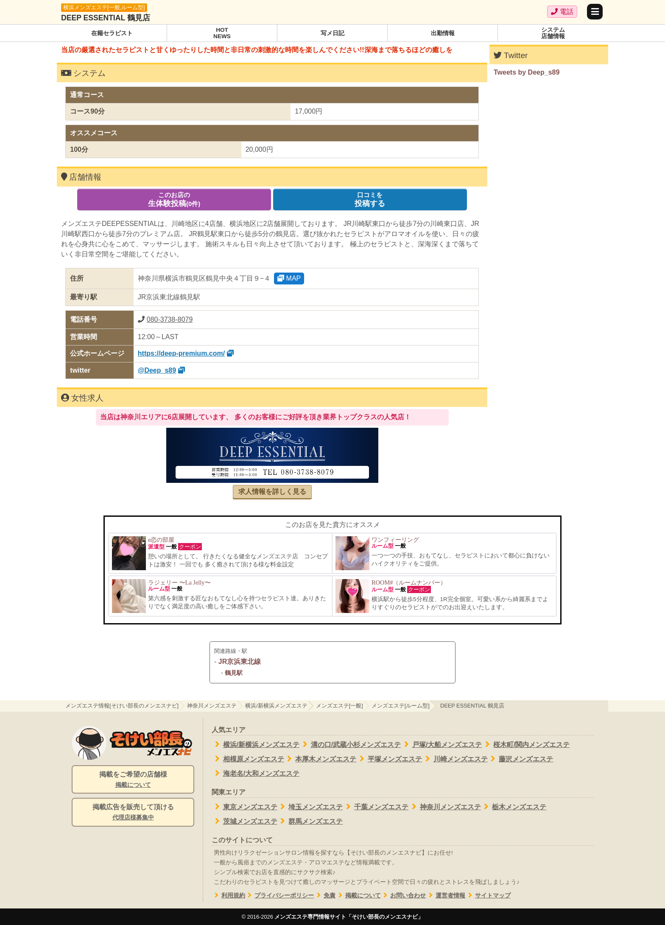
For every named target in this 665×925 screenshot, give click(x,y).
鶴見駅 (234, 672)
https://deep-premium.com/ (181, 353)
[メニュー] (595, 12)
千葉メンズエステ (375, 807)
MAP (289, 278)
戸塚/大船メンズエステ (441, 744)
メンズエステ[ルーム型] (401, 705)
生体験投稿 (174, 199)
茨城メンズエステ (244, 821)
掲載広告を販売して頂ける (133, 812)
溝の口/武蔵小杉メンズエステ (350, 744)
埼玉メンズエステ (310, 807)
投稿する (370, 199)
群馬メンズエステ (310, 821)
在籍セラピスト (112, 33)
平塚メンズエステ (389, 759)
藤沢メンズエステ (520, 759)
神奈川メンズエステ (212, 705)
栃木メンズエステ (514, 807)
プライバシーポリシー (279, 895)
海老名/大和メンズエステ (255, 773)
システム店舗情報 (553, 33)
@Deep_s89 (157, 370)
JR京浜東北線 (239, 661)
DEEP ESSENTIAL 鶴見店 (105, 18)
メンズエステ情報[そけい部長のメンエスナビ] (122, 705)
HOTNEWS (222, 33)
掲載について (358, 895)
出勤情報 (443, 33)
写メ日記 (332, 33)
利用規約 (228, 895)
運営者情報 (445, 895)
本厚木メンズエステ (320, 759)
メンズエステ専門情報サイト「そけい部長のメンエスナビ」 (348, 917)
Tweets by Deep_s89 (526, 72)
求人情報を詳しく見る (272, 491)
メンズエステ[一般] (339, 705)
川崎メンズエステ (455, 759)
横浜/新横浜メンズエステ (276, 705)
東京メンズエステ (244, 807)
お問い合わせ (403, 895)
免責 (324, 895)
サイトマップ (488, 895)
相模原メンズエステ (248, 759)
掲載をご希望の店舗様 (133, 780)
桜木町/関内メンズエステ (526, 744)
